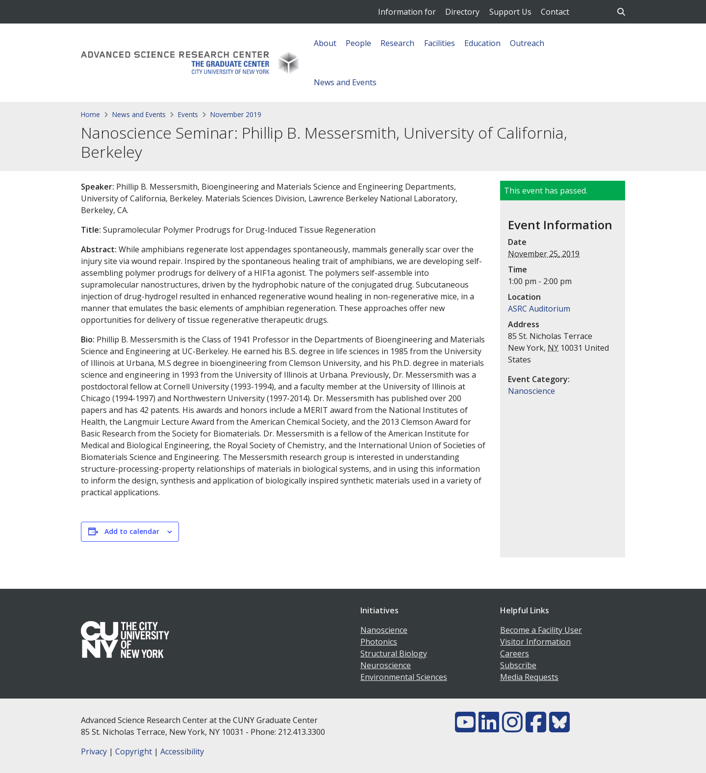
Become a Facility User (541, 630)
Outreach (527, 43)
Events (188, 114)
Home (90, 114)
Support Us (510, 12)
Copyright (133, 751)
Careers (514, 653)
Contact (555, 12)
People (358, 43)
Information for (407, 12)
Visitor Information (535, 641)
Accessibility (182, 751)
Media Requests (529, 677)
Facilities (439, 43)
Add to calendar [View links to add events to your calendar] (131, 531)
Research (397, 43)
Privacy (94, 751)
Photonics (378, 641)
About (325, 43)
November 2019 (235, 114)
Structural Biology (393, 653)
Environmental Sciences (403, 677)
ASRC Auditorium (539, 308)
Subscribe (518, 665)
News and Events (345, 82)
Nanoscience (531, 391)
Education (482, 43)
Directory (462, 12)
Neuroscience (385, 665)
